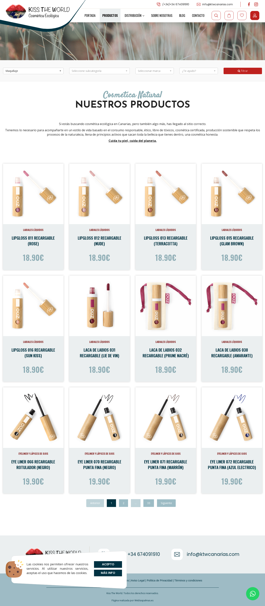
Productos (110, 15)
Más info (108, 573)
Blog (182, 15)
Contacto (198, 15)
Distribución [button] (134, 15)
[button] (33, 71)
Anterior (95, 503)
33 (148, 503)
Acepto (108, 564)
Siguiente (166, 503)
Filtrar (243, 71)
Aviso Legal (138, 580)
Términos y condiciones (188, 580)
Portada (90, 15)
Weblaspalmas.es (143, 600)
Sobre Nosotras (161, 15)
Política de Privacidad (159, 580)
